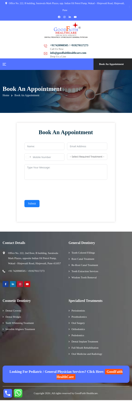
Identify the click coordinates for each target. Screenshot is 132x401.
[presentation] (50, 190)
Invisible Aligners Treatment (20, 330)
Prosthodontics (79, 317)
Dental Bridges (13, 317)
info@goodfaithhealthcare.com (93, 45)
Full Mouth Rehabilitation (85, 348)
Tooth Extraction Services (85, 272)
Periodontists (78, 311)
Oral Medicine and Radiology (87, 354)
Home (6, 95)
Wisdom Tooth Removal (84, 278)
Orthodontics (78, 330)
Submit (32, 203)
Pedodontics (78, 336)
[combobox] (28, 157)
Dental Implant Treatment (85, 342)
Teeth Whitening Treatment (20, 323)
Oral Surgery (78, 323)
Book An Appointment (111, 64)
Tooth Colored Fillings (83, 253)
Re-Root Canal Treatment (85, 266)
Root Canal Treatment (83, 259)
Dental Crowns (13, 311)
